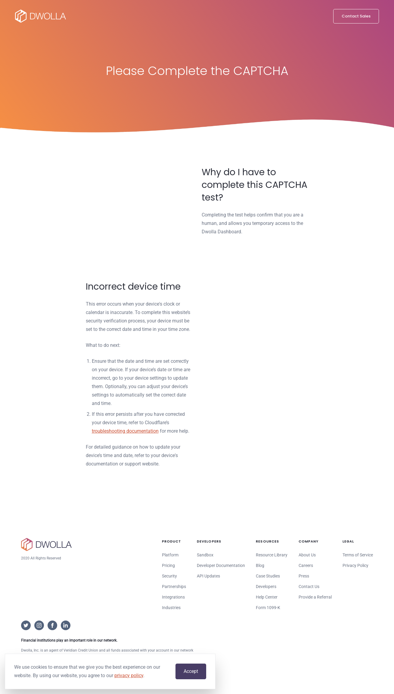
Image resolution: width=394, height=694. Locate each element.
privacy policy (128, 675)
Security (169, 576)
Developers (266, 586)
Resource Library (271, 554)
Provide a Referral (315, 597)
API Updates (208, 576)
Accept (191, 671)
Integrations (173, 597)
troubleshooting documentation (125, 431)
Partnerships (174, 586)
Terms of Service (358, 554)
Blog (260, 565)
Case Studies (268, 576)
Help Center (267, 597)
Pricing (168, 565)
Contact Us (309, 586)
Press (304, 576)
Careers (306, 565)
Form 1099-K (268, 607)
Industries (171, 607)
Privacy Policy (355, 565)
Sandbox (205, 554)
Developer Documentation (221, 565)
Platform (170, 554)
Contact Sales (356, 16)
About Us (307, 554)
